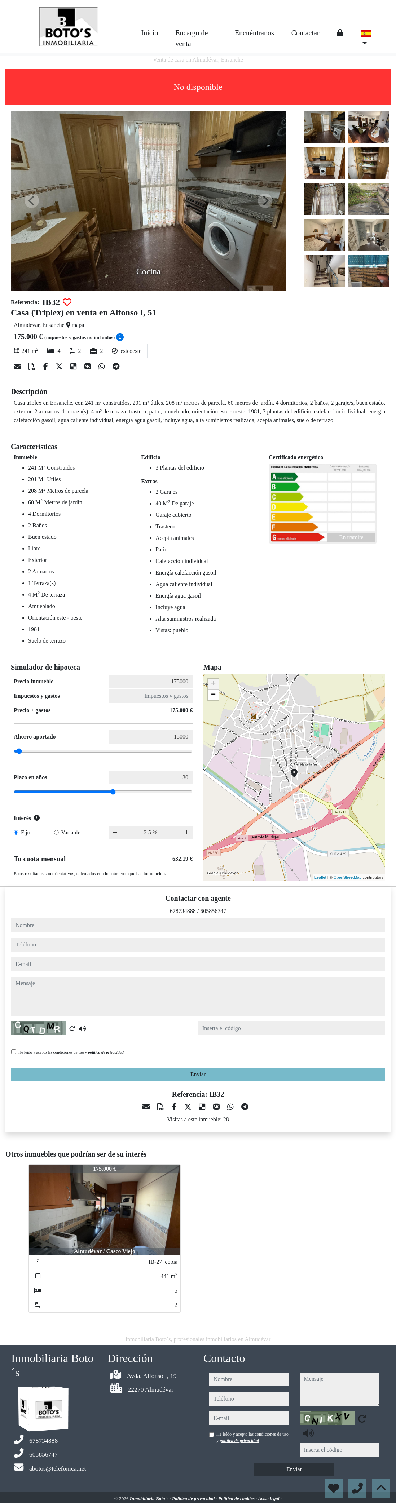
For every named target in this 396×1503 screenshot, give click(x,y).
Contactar (305, 33)
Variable (70, 832)
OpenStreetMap (348, 877)
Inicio (149, 33)
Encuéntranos (254, 33)
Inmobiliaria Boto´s (150, 1498)
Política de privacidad (194, 1498)
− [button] (213, 695)
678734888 (183, 911)
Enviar (198, 1074)
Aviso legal (269, 1498)
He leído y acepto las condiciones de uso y (71, 1052)
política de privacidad (106, 1052)
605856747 (213, 911)
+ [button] (213, 684)
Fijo (25, 832)
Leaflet (320, 877)
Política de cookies (237, 1498)
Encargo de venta (191, 38)
